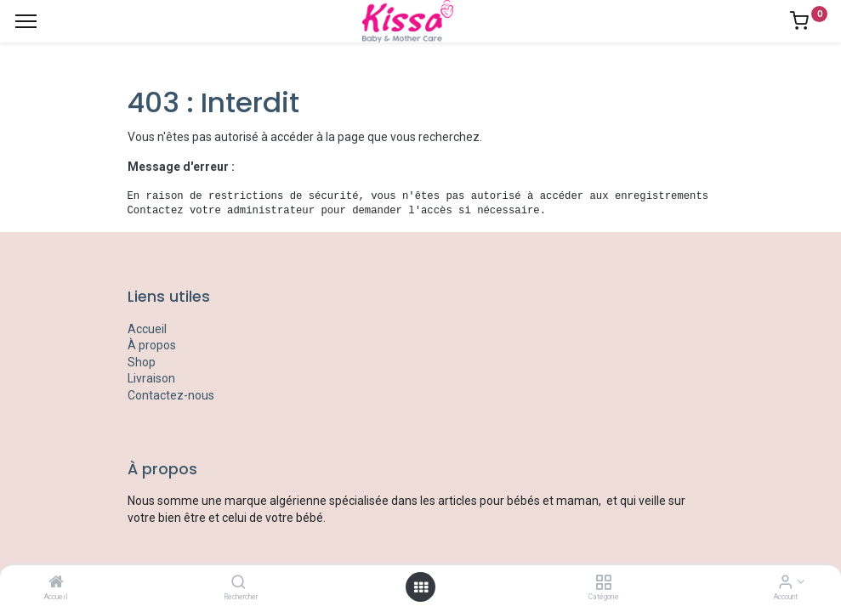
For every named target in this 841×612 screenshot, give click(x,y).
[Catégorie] (603, 583)
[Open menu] (421, 587)
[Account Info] (785, 583)
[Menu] (26, 21)
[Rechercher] (238, 583)
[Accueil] (56, 583)
